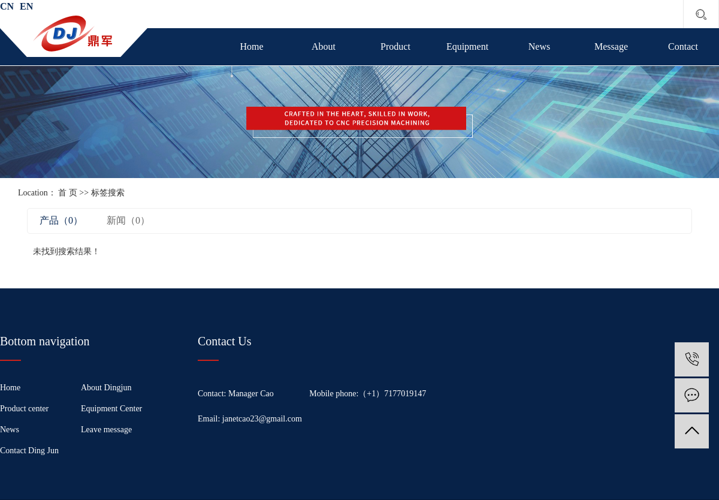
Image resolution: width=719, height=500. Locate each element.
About (324, 46)
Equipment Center (111, 408)
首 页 (67, 192)
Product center (24, 408)
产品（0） (61, 220)
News (539, 46)
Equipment (467, 46)
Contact (683, 46)
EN (26, 6)
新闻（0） (128, 220)
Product (395, 46)
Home (251, 46)
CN (7, 6)
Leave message (106, 429)
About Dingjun (106, 387)
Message (611, 46)
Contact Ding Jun (29, 450)
